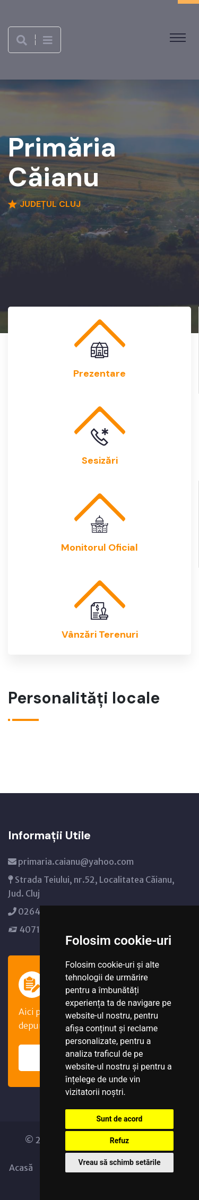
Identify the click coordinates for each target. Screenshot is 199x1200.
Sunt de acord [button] (119, 1119)
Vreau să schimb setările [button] (119, 1162)
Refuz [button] (119, 1140)
